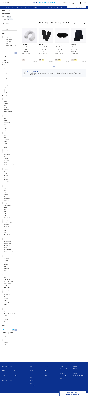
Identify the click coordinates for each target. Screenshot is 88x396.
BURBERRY (6, 114)
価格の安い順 (58, 23)
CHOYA (5, 126)
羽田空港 (31, 373)
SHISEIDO (6, 292)
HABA (5, 177)
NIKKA (5, 256)
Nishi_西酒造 (6, 258)
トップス (6, 85)
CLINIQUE (6, 133)
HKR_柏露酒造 (6, 181)
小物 (9, 16)
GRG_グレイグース (7, 175)
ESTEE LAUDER (7, 154)
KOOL (5, 228)
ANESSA (5, 105)
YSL (4, 321)
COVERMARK (6, 139)
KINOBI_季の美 (7, 217)
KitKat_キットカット (8, 222)
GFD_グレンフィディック (9, 164)
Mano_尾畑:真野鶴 (7, 241)
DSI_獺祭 (5, 147)
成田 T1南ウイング (7, 37)
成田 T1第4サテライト (8, 39)
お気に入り (47, 375)
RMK (4, 277)
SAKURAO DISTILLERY (8, 281)
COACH (5, 135)
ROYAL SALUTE (7, 279)
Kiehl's (5, 215)
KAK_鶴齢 (5, 203)
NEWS (31, 377)
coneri (5, 137)
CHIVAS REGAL (7, 122)
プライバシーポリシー (78, 371)
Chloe (5, 124)
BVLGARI (5, 116)
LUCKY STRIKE (7, 234)
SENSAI (5, 285)
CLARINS (5, 128)
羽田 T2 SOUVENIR (7, 41)
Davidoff (5, 141)
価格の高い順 (66, 23)
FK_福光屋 (6, 158)
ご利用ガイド (61, 7)
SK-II (4, 296)
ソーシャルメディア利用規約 (79, 375)
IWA (4, 196)
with (4, 317)
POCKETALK (6, 268)
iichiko (5, 188)
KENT (5, 211)
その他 (4, 70)
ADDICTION (6, 103)
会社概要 (75, 366)
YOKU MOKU (6, 319)
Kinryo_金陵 (6, 220)
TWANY (5, 315)
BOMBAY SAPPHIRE (8, 111)
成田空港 (31, 370)
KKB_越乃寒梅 (6, 226)
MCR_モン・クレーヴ (8, 251)
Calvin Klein (6, 120)
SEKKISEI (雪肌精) (7, 283)
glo (4, 171)
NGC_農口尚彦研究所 (8, 253)
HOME (3, 10)
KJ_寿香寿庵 (6, 224)
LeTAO (5, 230)
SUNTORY (6, 298)
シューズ (6, 90)
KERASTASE (6, 213)
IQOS (5, 192)
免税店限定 (6, 342)
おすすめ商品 (32, 385)
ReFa (5, 273)
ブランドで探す (22, 7)
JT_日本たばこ (7, 200)
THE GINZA (6, 307)
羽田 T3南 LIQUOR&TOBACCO (10, 45)
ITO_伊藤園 (6, 194)
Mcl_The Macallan (7, 249)
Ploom (5, 266)
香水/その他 (5, 62)
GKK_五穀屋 (6, 169)
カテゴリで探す (9, 7)
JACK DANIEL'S (7, 198)
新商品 (5, 344)
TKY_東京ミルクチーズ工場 (9, 313)
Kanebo (5, 207)
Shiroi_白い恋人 (7, 290)
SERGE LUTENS (7, 287)
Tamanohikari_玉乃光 (8, 302)
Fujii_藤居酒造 (6, 160)
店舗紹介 (35, 7)
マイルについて (63, 373)
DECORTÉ (6, 143)
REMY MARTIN (7, 275)
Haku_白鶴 (6, 179)
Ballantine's (6, 109)
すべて (6, 73)
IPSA (4, 190)
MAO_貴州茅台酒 (7, 243)
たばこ (4, 66)
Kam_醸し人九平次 (7, 205)
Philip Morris (6, 264)
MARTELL (6, 247)
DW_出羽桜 (6, 150)
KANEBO (5, 209)
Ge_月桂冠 (6, 162)
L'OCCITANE (6, 232)
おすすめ (5, 340)
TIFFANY (5, 311)
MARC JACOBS (7, 245)
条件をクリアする (9, 29)
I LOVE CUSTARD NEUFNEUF (9, 186)
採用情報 (75, 368)
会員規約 (75, 373)
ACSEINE (5, 101)
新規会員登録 (47, 373)
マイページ (47, 370)
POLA (5, 270)
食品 (3, 68)
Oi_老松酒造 (6, 260)
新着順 (46, 23)
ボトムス (6, 87)
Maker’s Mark (6, 239)
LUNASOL (6, 237)
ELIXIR (5, 152)
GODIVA (5, 173)
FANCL (5, 156)
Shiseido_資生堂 (7, 294)
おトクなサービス (63, 368)
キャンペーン (48, 7)
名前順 (51, 23)
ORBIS (5, 262)
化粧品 (4, 60)
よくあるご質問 (63, 375)
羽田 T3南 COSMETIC (8, 43)
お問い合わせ (62, 378)
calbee (5, 118)
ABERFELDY (6, 99)
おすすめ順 (40, 23)
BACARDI (5, 107)
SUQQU (5, 300)
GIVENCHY (6, 167)
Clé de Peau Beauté (8, 130)
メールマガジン (63, 371)
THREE (5, 309)
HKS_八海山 (6, 183)
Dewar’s (5, 145)
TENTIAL (9, 19)
